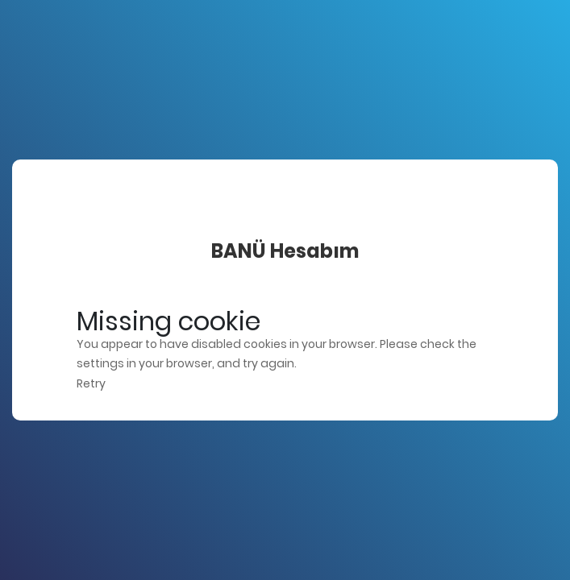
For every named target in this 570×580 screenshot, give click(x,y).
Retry (91, 383)
